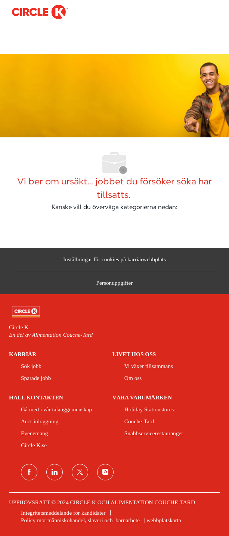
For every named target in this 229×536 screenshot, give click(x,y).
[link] (114, 312)
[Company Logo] (40, 12)
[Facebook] (29, 472)
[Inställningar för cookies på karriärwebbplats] (114, 259)
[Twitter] (80, 472)
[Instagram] (105, 472)
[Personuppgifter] (114, 284)
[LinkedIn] (54, 472)
